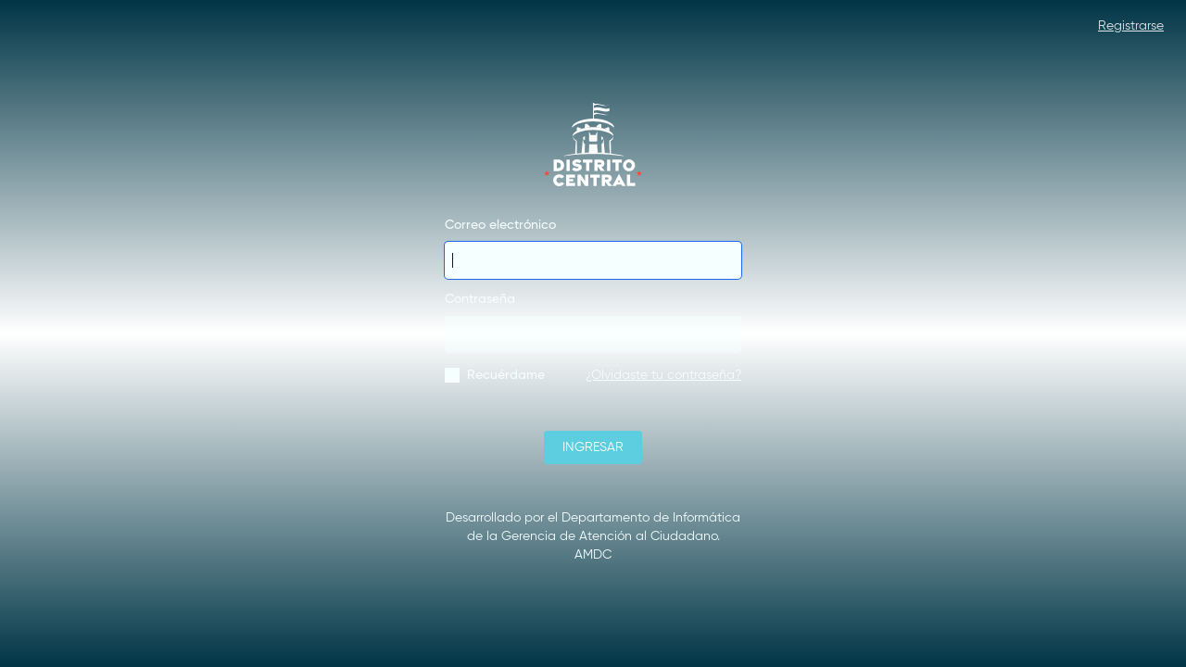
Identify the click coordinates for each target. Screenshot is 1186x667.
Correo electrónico (500, 225)
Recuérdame (506, 375)
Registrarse (1131, 25)
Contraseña (480, 299)
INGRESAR (593, 447)
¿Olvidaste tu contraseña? (663, 375)
